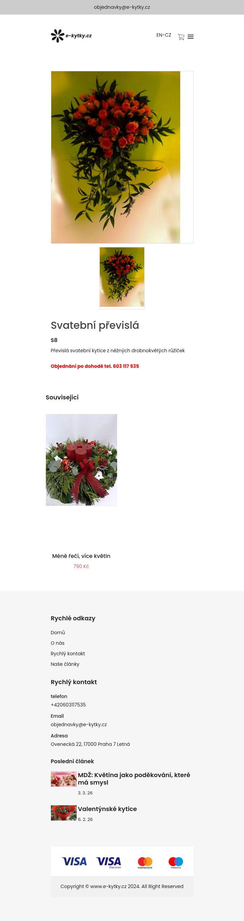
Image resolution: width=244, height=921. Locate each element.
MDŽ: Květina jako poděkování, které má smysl (134, 778)
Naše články (65, 664)
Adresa (59, 735)
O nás (57, 643)
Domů (58, 632)
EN (159, 35)
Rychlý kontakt (68, 653)
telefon (59, 696)
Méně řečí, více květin (81, 556)
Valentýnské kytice (107, 809)
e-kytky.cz (71, 36)
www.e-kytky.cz (108, 886)
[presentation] (122, 278)
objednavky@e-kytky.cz (122, 7)
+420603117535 (68, 704)
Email (57, 716)
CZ (168, 35)
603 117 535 (126, 366)
